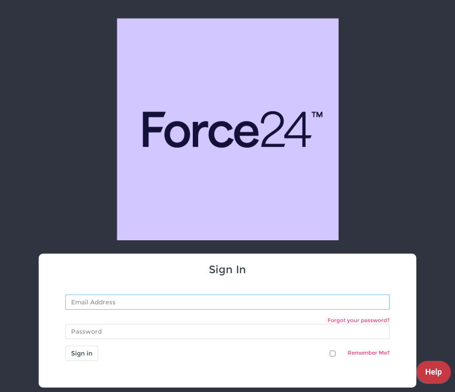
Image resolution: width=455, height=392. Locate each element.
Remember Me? (368, 352)
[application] (433, 374)
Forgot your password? (358, 320)
